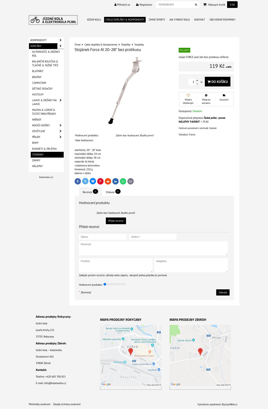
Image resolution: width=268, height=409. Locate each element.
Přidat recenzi (116, 220)
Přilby (48, 137)
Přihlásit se (122, 4)
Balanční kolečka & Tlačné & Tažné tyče (45, 63)
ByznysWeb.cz (229, 404)
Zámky (36, 160)
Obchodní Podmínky (222, 19)
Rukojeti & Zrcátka (44, 148)
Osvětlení (48, 131)
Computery (39, 83)
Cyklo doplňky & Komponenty (124, 19)
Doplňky (47, 46)
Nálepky (37, 166)
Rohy (35, 142)
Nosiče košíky (48, 125)
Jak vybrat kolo (180, 19)
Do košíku (217, 81)
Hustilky (38, 94)
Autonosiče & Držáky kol (46, 53)
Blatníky (37, 71)
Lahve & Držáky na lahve (48, 102)
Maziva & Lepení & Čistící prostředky (44, 111)
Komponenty (47, 40)
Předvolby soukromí (39, 404)
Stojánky (38, 154)
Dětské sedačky (42, 88)
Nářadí (36, 119)
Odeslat (223, 292)
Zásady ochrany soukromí (67, 404)
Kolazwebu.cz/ (46, 177)
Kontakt (199, 19)
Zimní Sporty (157, 19)
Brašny (36, 77)
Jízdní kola (94, 19)
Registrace (144, 4)
